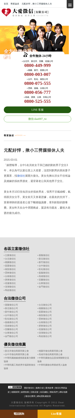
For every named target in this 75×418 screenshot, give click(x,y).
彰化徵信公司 (11, 319)
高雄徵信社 (44, 276)
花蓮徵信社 (10, 283)
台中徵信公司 (11, 315)
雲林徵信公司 (45, 319)
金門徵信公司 (11, 336)
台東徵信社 (44, 283)
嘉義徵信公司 (11, 322)
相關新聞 (15, 392)
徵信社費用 (30, 396)
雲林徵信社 (10, 272)
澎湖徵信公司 (45, 333)
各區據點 (44, 392)
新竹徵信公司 (11, 312)
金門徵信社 (44, 286)
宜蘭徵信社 (44, 279)
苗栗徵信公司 (45, 312)
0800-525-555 (37, 101)
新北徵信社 (44, 258)
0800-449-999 (37, 65)
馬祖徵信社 (10, 290)
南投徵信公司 (45, 315)
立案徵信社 (10, 255)
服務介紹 (40, 388)
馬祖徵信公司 (45, 336)
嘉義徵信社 (44, 272)
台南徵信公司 (45, 322)
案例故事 (49, 388)
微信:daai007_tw (37, 118)
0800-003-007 (37, 74)
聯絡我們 (54, 392)
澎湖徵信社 (10, 286)
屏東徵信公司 (45, 326)
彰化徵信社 (44, 269)
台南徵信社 (10, 276)
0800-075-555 (37, 83)
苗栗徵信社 (10, 265)
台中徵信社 (44, 265)
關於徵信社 (29, 388)
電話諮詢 (18, 413)
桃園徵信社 (10, 262)
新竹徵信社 (44, 262)
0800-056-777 (37, 92)
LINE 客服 (37, 109)
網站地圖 (63, 392)
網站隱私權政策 (44, 396)
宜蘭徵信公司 (11, 329)
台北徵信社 (10, 258)
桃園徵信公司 (45, 308)
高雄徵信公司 (11, 326)
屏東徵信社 (10, 279)
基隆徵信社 (44, 255)
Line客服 (56, 413)
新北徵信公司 (11, 308)
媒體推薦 (25, 392)
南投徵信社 (10, 269)
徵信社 (21, 175)
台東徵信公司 (11, 333)
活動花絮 (34, 392)
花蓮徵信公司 (45, 329)
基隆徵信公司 (11, 305)
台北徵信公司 (45, 305)
